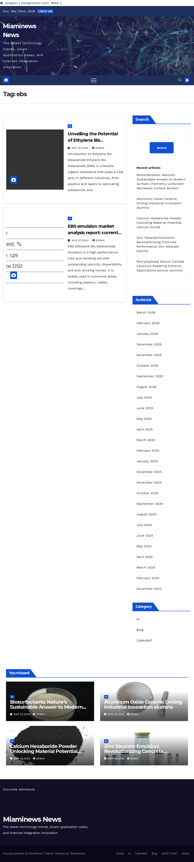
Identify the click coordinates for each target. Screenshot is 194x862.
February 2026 (148, 323)
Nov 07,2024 (81, 240)
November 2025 (149, 355)
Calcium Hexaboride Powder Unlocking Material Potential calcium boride (159, 222)
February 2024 (148, 578)
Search (142, 119)
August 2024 (146, 514)
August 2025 (146, 387)
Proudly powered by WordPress (23, 853)
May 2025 (144, 419)
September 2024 (150, 504)
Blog (140, 630)
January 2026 (147, 334)
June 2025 (145, 408)
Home (120, 853)
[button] (179, 80)
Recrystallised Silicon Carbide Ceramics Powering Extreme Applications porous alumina (160, 266)
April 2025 (145, 429)
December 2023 (149, 589)
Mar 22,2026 (22, 714)
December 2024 (149, 472)
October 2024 (147, 493)
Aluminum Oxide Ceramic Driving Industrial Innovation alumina (159, 203)
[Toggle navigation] (93, 80)
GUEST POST (169, 853)
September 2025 (150, 376)
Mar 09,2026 (116, 714)
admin (98, 148)
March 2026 (146, 312)
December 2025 (149, 344)
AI (70, 126)
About (185, 853)
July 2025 (144, 397)
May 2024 (144, 546)
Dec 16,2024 (80, 148)
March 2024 (146, 567)
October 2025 (147, 365)
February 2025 (148, 450)
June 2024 (145, 535)
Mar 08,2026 (22, 758)
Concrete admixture (19, 789)
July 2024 (144, 525)
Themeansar (77, 853)
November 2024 (149, 482)
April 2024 (145, 557)
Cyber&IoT (144, 640)
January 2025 (147, 461)
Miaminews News (32, 819)
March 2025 (146, 440)
